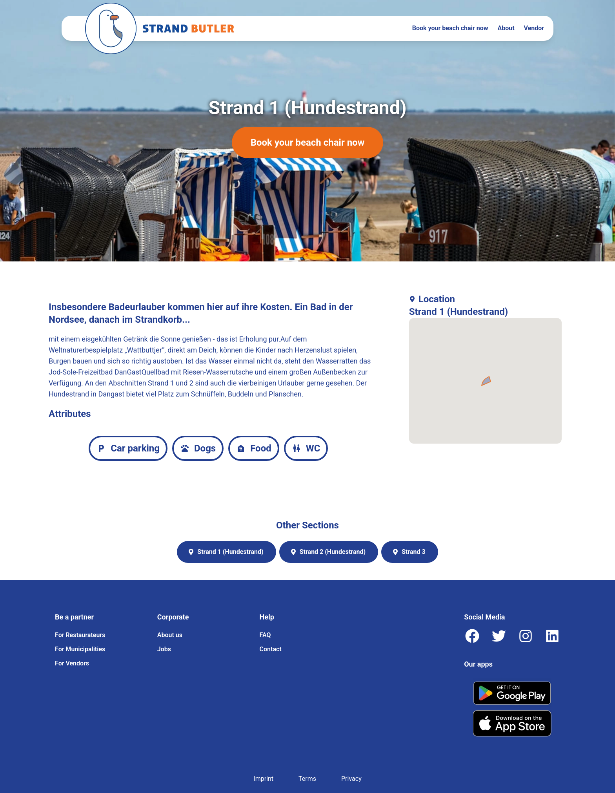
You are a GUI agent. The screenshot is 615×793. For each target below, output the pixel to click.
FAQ (265, 635)
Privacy (351, 778)
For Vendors (72, 663)
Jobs (164, 649)
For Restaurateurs (80, 635)
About (505, 28)
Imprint (263, 778)
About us (169, 635)
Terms (307, 778)
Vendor (534, 28)
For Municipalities (80, 649)
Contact (271, 649)
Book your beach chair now (450, 28)
